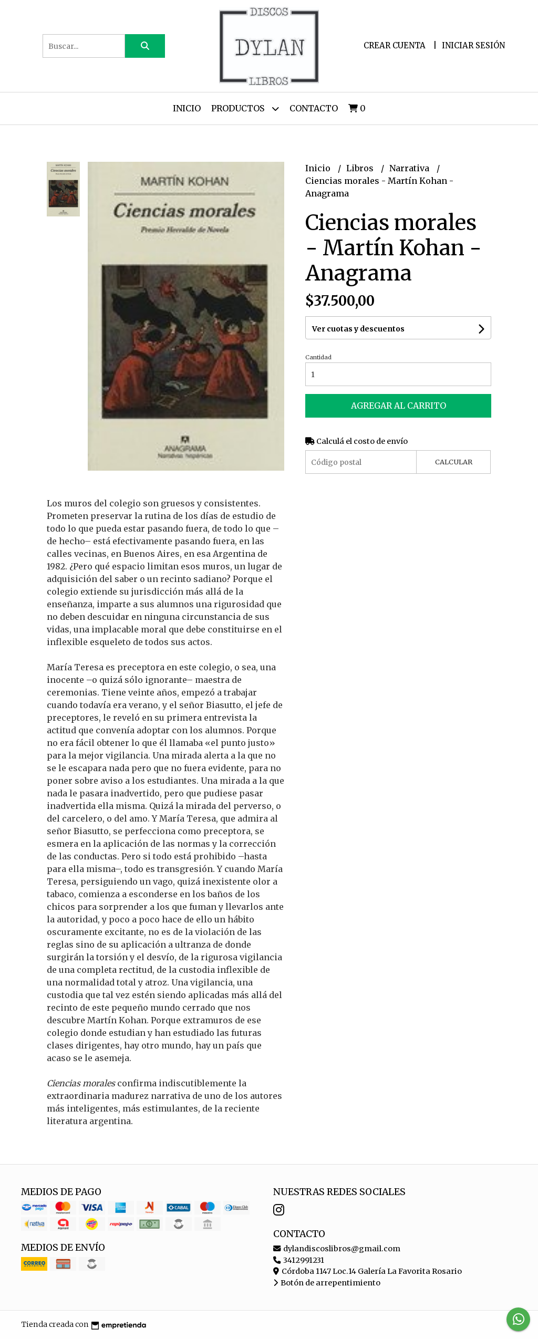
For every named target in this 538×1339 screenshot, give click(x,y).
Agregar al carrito (398, 405)
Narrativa (410, 168)
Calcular (453, 462)
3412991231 (298, 1260)
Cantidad (318, 357)
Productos (245, 108)
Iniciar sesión (473, 45)
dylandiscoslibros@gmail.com (336, 1248)
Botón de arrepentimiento (326, 1283)
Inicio (187, 108)
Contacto (313, 108)
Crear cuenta (395, 45)
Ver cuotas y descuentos (358, 329)
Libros (361, 168)
